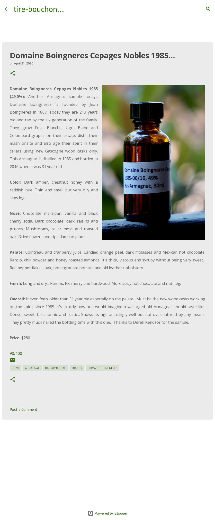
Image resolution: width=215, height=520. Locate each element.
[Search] (71, 9)
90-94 (15, 368)
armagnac (32, 368)
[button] (13, 73)
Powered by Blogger (107, 513)
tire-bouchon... (39, 9)
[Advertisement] (107, 461)
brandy (77, 368)
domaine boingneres (102, 368)
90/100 (16, 353)
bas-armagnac (55, 368)
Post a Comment (23, 409)
